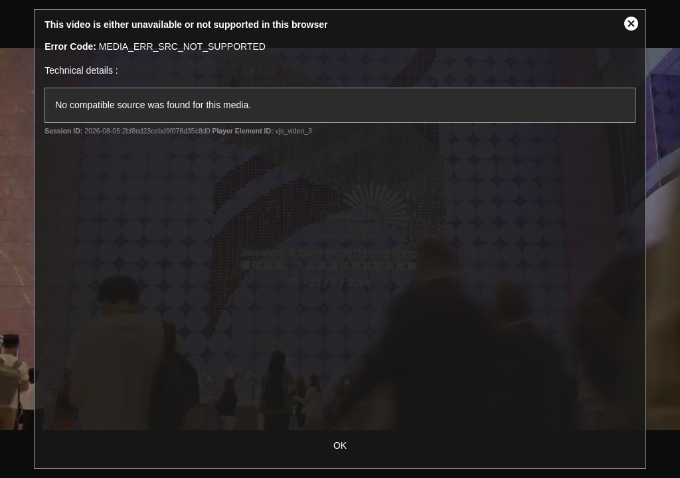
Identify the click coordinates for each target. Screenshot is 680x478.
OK (340, 445)
